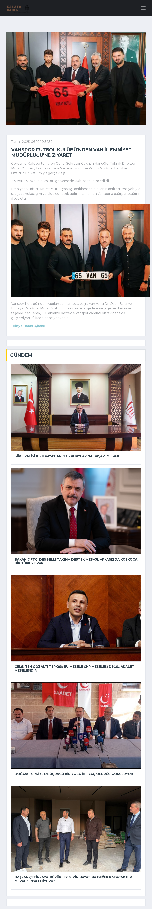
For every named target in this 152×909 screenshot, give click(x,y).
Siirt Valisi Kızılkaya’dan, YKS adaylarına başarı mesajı (67, 456)
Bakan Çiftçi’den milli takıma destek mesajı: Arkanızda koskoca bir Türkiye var (76, 561)
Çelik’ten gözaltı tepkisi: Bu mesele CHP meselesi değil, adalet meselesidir (74, 668)
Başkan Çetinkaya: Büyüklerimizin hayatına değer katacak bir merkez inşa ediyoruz (73, 879)
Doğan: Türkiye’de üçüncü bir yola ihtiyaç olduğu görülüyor (74, 774)
